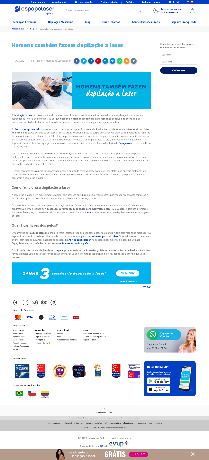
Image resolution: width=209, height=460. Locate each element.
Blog (88, 22)
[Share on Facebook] (77, 61)
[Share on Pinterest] (98, 61)
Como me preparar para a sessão (96, 337)
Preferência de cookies (75, 423)
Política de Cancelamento (114, 423)
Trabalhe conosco (151, 2)
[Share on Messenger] (112, 61)
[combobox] (104, 10)
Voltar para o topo (104, 410)
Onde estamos (19, 337)
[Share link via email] (126, 61)
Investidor (61, 337)
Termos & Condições (94, 423)
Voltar (147, 287)
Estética (130, 2)
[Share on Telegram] (105, 61)
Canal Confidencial (155, 423)
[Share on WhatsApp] (119, 61)
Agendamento (59, 2)
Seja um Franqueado (184, 22)
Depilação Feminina (24, 22)
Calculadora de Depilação (67, 340)
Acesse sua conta (171, 9)
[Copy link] (134, 61)
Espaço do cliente (90, 340)
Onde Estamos (111, 22)
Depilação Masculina (60, 22)
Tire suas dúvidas (84, 2)
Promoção (39, 340)
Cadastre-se (171, 12)
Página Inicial (18, 29)
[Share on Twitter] (84, 61)
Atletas (60, 333)
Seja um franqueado (21, 346)
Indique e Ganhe (109, 2)
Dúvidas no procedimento (93, 333)
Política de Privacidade (56, 423)
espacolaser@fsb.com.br (116, 428)
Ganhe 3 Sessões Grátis (146, 22)
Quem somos (38, 2)
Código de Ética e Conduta (135, 423)
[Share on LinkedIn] (91, 61)
